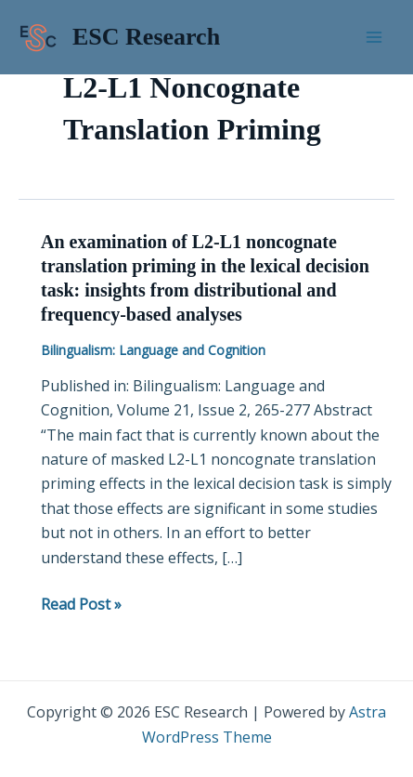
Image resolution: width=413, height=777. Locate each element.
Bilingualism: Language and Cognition (153, 350)
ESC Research (146, 36)
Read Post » (81, 604)
